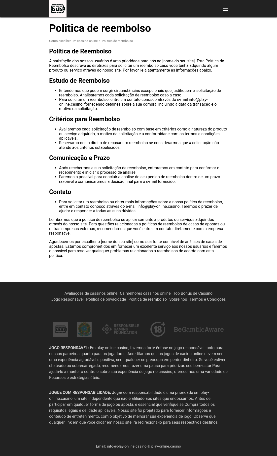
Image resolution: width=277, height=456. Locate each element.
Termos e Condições (208, 299)
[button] (225, 9)
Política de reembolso (148, 299)
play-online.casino (166, 446)
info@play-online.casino (126, 446)
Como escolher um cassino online (73, 41)
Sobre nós (178, 299)
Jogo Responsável (67, 299)
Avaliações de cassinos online (91, 293)
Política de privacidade (106, 299)
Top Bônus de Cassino (192, 293)
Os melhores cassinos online (145, 293)
